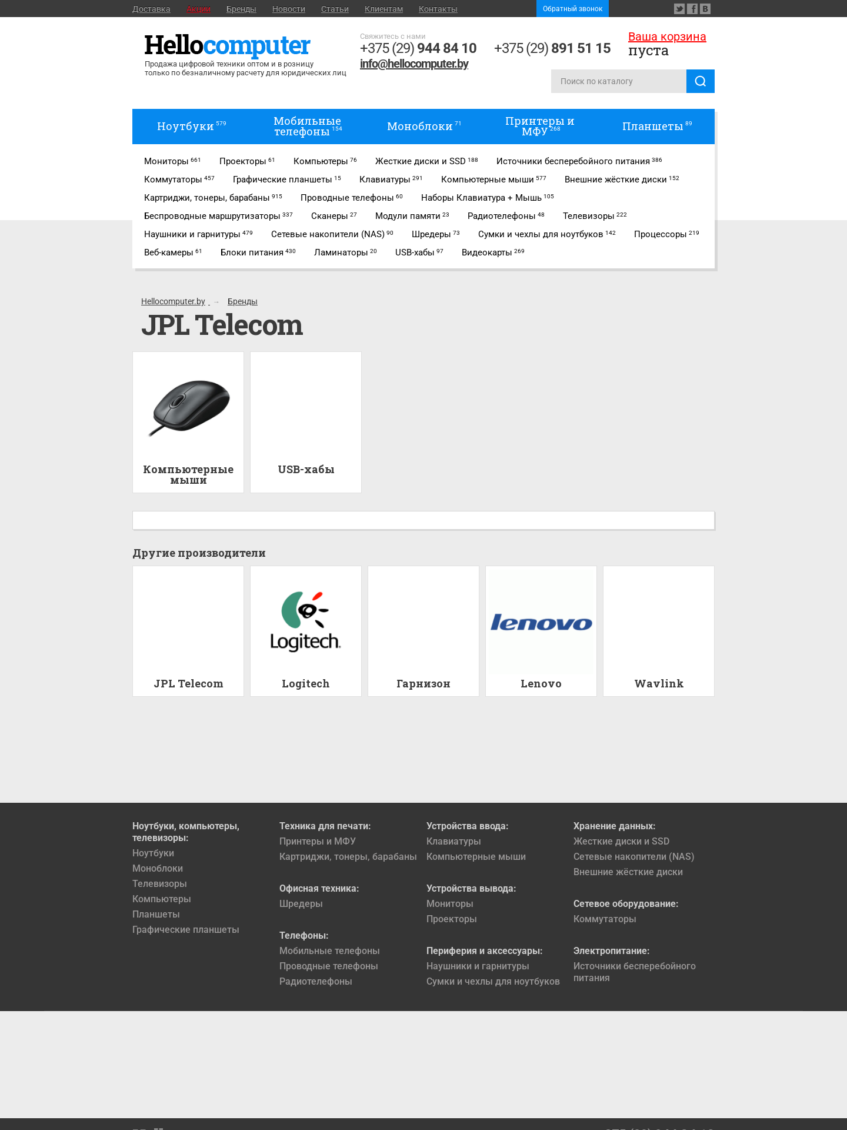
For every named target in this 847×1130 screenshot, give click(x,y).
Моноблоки (157, 868)
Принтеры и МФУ (317, 841)
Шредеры (301, 903)
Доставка (151, 9)
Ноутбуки (153, 853)
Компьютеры (161, 899)
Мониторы (449, 903)
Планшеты (156, 914)
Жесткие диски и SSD (621, 841)
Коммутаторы (604, 919)
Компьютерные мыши (476, 856)
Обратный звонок (572, 9)
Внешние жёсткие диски (628, 872)
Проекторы (451, 919)
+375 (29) (418, 48)
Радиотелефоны (315, 981)
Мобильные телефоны (329, 950)
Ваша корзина (667, 36)
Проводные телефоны (328, 966)
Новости (288, 9)
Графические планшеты (185, 929)
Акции (198, 9)
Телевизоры (159, 883)
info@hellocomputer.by (414, 63)
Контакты (438, 9)
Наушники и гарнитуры (477, 966)
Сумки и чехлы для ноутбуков (493, 981)
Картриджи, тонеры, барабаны (348, 856)
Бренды (241, 9)
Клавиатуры (453, 841)
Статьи (335, 9)
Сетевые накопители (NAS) (634, 856)
